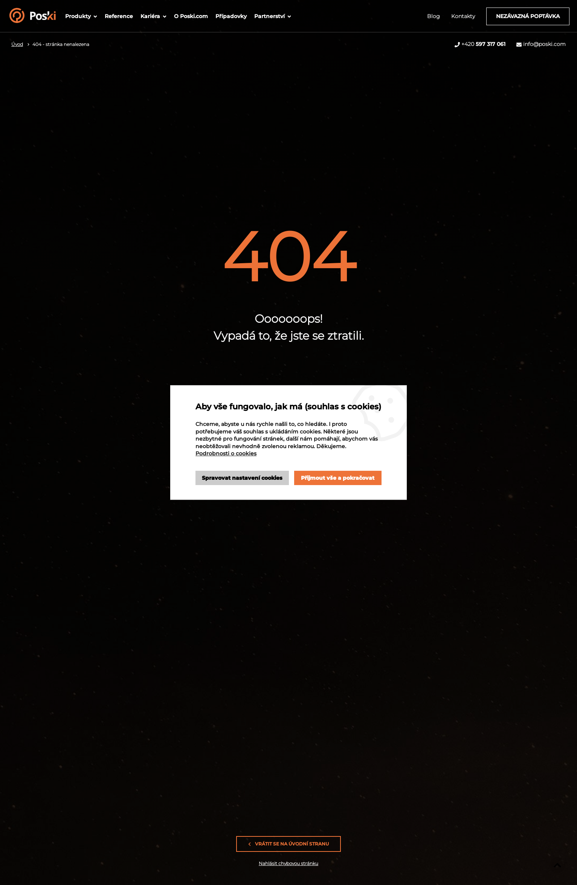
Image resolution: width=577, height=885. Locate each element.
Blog (433, 16)
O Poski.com (191, 16)
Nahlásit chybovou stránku (288, 863)
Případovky (231, 16)
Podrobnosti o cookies (225, 453)
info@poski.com (544, 44)
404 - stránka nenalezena (60, 44)
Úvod (17, 44)
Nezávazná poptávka (528, 16)
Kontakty (463, 16)
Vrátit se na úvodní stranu (288, 844)
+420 (483, 44)
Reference (119, 16)
